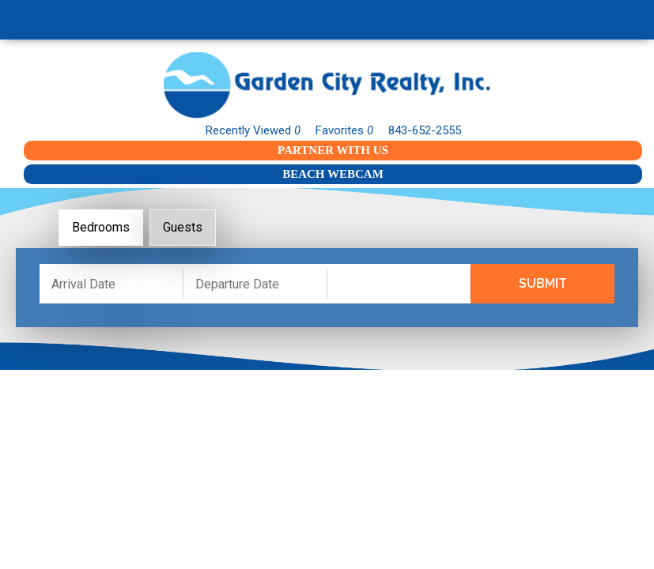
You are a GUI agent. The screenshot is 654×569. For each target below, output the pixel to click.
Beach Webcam (333, 174)
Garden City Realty (327, 85)
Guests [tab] (182, 227)
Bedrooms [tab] (101, 227)
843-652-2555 (424, 130)
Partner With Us (333, 150)
